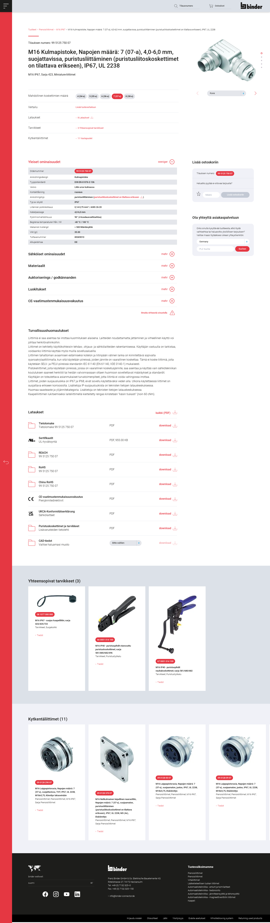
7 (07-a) (117, 96)
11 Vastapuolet (85, 139)
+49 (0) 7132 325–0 (121, 886)
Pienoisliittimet (46, 30)
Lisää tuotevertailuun (86, 107)
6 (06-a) (105, 96)
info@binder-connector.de (122, 897)
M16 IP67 (60, 30)
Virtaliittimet (194, 881)
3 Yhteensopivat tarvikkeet (90, 128)
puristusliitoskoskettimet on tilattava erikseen (116, 197)
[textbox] (225, 93)
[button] (6, 6)
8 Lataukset (85, 118)
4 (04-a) (81, 96)
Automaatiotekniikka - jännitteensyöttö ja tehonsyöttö (213, 894)
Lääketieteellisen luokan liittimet (203, 884)
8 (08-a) (129, 96)
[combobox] (226, 93)
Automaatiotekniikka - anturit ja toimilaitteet (209, 887)
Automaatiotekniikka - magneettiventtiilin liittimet (211, 898)
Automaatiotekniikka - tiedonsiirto (204, 891)
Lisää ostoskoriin (235, 195)
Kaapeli (191, 901)
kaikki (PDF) (163, 413)
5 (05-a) (93, 96)
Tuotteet (32, 30)
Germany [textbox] (203, 242)
